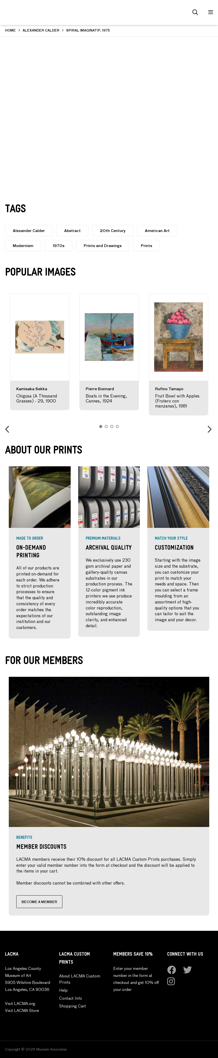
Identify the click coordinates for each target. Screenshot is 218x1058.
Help (63, 991)
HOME (10, 30)
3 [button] (111, 426)
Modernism (23, 246)
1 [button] (100, 426)
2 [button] (106, 426)
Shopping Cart (72, 1006)
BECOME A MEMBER (39, 902)
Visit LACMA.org (20, 1004)
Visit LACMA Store (22, 1011)
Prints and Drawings (103, 246)
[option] (39, 351)
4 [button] (117, 426)
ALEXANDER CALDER (41, 30)
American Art (157, 231)
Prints (146, 246)
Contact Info (70, 999)
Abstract (72, 231)
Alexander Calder (29, 231)
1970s (58, 246)
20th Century (113, 231)
